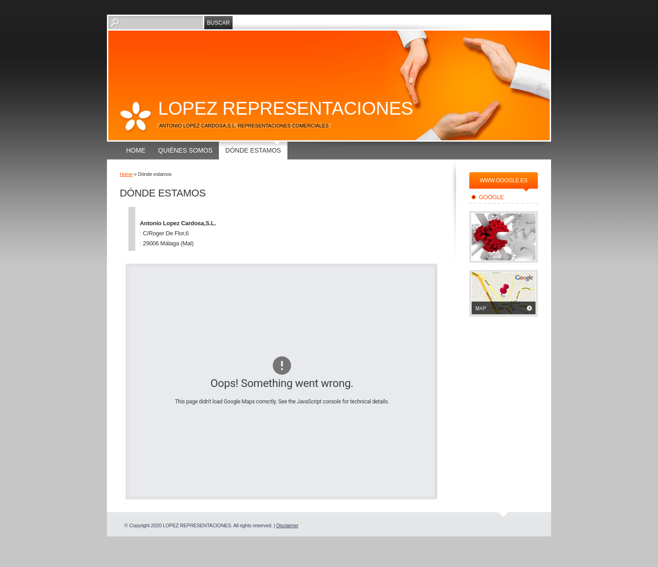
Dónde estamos (253, 150)
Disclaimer (287, 525)
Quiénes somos (185, 150)
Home (135, 150)
